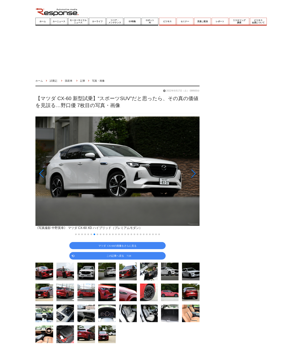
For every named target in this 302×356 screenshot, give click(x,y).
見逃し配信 (202, 21)
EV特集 (132, 21)
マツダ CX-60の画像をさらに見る (117, 245)
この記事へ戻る (119, 255)
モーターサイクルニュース (78, 21)
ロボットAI (150, 21)
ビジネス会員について (258, 21)
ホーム (42, 21)
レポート (220, 21)
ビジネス (167, 21)
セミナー (185, 21)
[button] (60, 173)
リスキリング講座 (239, 21)
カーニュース (59, 21)
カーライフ (97, 21)
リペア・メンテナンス (114, 21)
